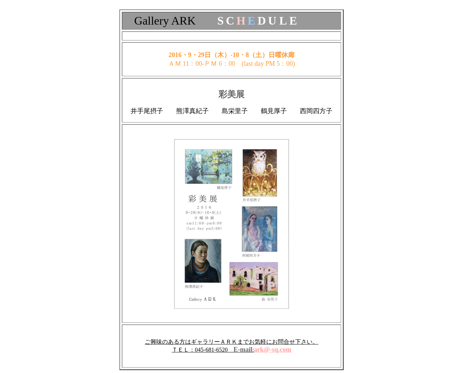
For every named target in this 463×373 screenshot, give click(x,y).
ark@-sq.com (272, 349)
